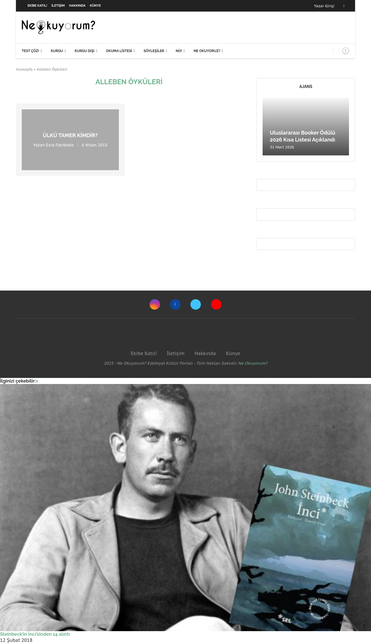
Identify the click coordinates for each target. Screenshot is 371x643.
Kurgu (57, 51)
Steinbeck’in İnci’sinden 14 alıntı (35, 634)
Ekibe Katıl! (37, 6)
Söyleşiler (154, 51)
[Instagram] (155, 304)
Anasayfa (24, 69)
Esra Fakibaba (60, 145)
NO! (179, 51)
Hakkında (77, 6)
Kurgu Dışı (84, 51)
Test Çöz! (30, 51)
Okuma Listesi (119, 51)
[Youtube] (216, 304)
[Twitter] (195, 304)
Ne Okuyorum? (253, 363)
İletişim (58, 6)
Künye (95, 6)
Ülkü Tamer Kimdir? (70, 135)
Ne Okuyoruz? (207, 51)
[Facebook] (344, 6)
